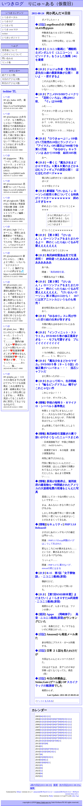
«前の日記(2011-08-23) (41, 785)
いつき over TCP (10, 29)
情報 (42, 402)
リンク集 (6, 62)
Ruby (51, 796)
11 (46, 716)
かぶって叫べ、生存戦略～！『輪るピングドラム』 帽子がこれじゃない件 (56, 385)
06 (54, 719)
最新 (55, 785)
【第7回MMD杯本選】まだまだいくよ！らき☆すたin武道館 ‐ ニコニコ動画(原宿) (56, 598)
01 (41, 719)
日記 (42, 24)
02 (44, 719)
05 (52, 719)
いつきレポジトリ (11, 37)
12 (49, 716)
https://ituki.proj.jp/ (43, 802)
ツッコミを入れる (45, 701)
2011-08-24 (38, 13)
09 (62, 719)
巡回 (42, 614)
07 (57, 719)
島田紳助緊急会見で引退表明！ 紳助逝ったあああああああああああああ (57, 259)
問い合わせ (7, 58)
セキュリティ (55, 524)
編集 (32, 788)
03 (46, 719)
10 (44, 716)
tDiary (19, 792)
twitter (5, 33)
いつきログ (13, 3)
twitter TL (9, 91)
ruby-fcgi (75, 796)
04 (41, 716)
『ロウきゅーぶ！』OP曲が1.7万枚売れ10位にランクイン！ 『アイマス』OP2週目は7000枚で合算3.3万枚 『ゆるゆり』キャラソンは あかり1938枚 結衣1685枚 (57, 145)
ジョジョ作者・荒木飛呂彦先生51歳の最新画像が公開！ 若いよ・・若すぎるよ (57, 73)
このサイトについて (12, 54)
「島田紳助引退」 (57, 272)
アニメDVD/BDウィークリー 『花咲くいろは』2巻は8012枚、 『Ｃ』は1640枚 (57, 98)
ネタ (42, 49)
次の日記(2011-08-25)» (70, 785)
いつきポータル (9, 17)
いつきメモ (7, 25)
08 (60, 719)
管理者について (9, 50)
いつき (6, 97)
